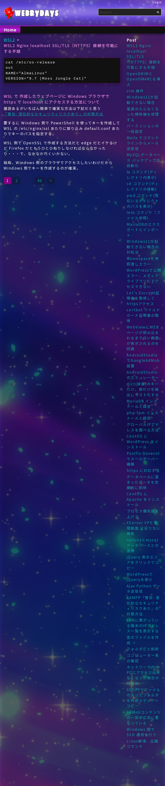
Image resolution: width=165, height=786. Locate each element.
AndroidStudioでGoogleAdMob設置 (143, 360)
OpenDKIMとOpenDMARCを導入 (144, 79)
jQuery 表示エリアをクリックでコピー (143, 562)
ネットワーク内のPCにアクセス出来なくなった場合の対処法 (143, 675)
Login (157, 2)
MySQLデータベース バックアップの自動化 (144, 160)
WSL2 (9, 39)
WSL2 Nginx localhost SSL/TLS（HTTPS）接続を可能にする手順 (144, 56)
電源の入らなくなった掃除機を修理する (143, 114)
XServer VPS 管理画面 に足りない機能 (143, 528)
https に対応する (143, 470)
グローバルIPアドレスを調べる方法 (143, 427)
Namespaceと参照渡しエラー (143, 261)
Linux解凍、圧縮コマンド (142, 743)
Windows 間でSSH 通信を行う (142, 732)
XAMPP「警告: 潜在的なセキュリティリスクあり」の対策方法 (143, 605)
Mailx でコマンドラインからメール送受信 (143, 143)
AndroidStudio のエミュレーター (143, 374)
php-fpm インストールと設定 (142, 415)
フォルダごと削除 (143, 648)
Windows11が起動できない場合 (142, 99)
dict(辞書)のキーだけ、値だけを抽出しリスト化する (143, 389)
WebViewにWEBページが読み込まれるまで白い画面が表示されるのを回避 (143, 337)
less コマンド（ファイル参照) (144, 215)
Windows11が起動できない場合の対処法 (143, 247)
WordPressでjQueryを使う (140, 576)
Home (10, 29)
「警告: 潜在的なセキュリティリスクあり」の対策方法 (53, 113)
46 (39, 180)
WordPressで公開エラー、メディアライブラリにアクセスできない (144, 278)
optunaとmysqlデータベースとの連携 (143, 545)
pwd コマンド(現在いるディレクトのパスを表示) (143, 201)
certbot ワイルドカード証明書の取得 (143, 315)
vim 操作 (135, 90)
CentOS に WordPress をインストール (143, 441)
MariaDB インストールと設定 (142, 403)
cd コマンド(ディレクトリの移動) (143, 186)
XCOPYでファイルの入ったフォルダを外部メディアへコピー (143, 698)
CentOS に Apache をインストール (143, 499)
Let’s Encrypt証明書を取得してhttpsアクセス (143, 298)
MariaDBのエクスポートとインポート (143, 230)
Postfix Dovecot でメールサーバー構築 (143, 459)
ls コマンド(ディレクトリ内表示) (142, 174)
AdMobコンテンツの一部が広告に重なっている (144, 717)
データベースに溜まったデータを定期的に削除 (143, 482)
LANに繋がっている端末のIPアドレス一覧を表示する (143, 625)
